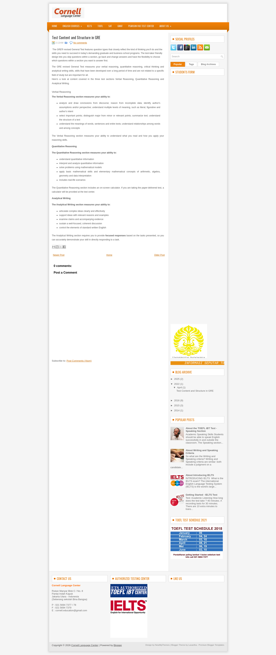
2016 (177, 400)
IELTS (89, 26)
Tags (191, 64)
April (180, 387)
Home (54, 26)
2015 (177, 405)
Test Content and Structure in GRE (76, 37)
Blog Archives (208, 64)
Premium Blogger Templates (211, 645)
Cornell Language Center (84, 645)
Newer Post (59, 255)
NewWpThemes (162, 645)
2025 (177, 379)
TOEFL (100, 26)
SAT (110, 26)
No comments (80, 43)
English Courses (73, 25)
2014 (177, 410)
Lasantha (192, 645)
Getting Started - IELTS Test (201, 494)
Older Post (159, 255)
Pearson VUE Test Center (141, 26)
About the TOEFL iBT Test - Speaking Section (201, 429)
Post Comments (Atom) (79, 360)
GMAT (120, 26)
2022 (177, 384)
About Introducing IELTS (200, 475)
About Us (166, 25)
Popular (178, 64)
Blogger (118, 645)
